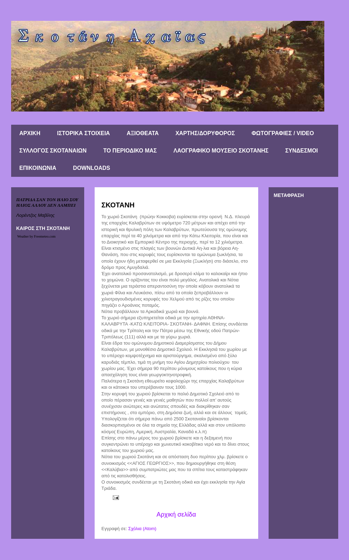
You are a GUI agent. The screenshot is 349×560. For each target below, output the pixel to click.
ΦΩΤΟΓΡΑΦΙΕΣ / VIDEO (283, 133)
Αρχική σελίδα (176, 514)
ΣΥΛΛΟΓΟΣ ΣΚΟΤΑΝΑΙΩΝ (53, 151)
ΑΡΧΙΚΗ (29, 133)
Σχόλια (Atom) (142, 528)
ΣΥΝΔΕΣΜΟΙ (301, 151)
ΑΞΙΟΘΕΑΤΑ (143, 133)
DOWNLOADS (91, 168)
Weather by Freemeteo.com (36, 236)
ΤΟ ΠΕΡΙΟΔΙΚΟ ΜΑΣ (130, 151)
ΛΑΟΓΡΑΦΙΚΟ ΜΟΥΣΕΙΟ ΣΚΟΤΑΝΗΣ (221, 151)
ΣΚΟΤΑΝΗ (118, 205)
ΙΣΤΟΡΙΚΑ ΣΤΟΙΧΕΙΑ (83, 133)
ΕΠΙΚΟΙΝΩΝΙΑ (37, 168)
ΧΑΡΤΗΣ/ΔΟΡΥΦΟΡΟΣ (205, 133)
